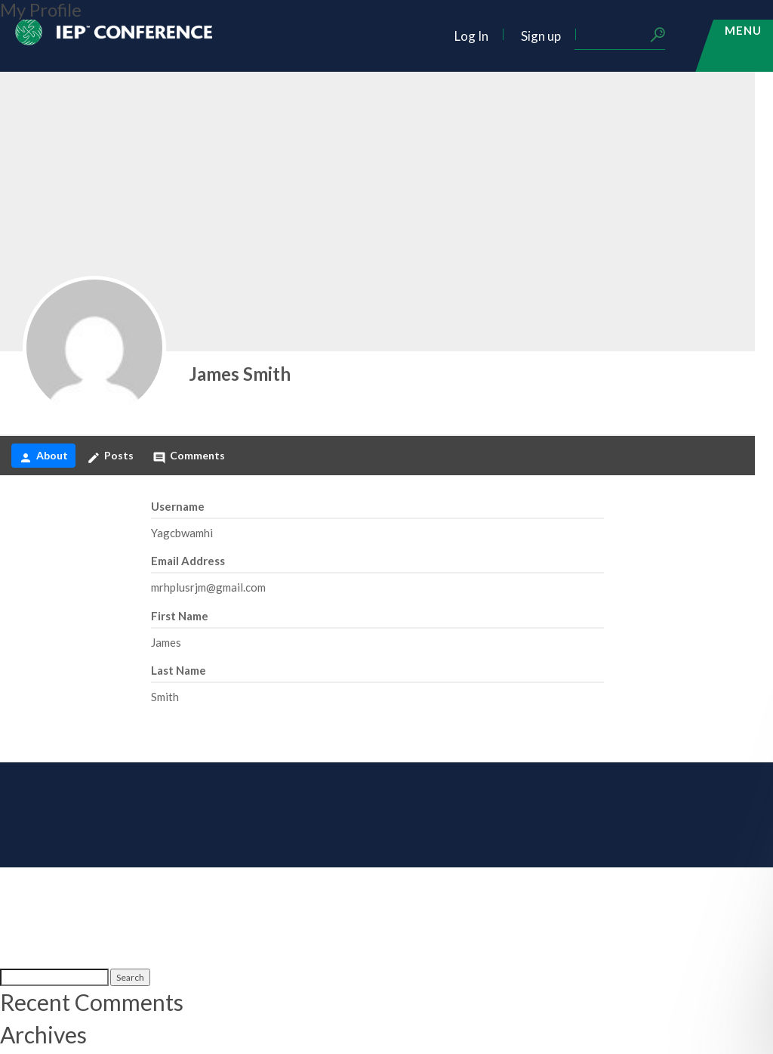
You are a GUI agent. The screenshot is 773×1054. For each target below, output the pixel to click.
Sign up (541, 36)
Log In (471, 36)
